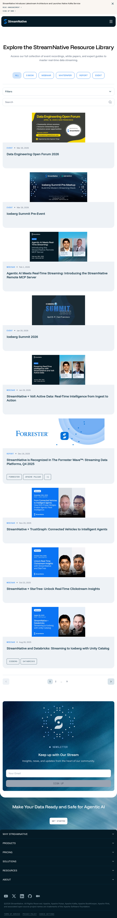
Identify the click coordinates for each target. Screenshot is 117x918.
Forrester (14, 471)
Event (98, 70)
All (17, 70)
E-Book (30, 70)
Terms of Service (12, 909)
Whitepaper (65, 70)
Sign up (58, 778)
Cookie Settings (46, 909)
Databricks (29, 656)
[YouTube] (6, 891)
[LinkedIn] (22, 891)
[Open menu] (111, 21)
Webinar (46, 70)
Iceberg (13, 656)
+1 (47, 471)
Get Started (58, 816)
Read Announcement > (12, 7)
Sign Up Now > (9, 11)
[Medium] (38, 891)
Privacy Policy (30, 909)
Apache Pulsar (33, 471)
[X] (14, 891)
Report (83, 70)
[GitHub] (30, 891)
